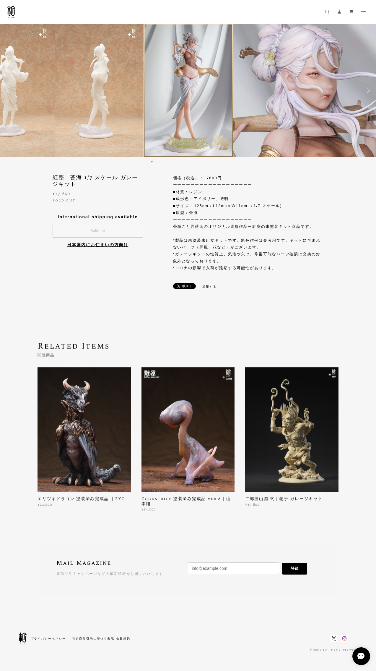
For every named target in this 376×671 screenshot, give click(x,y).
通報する (209, 286)
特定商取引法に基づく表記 (93, 638)
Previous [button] (9, 90)
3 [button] (159, 161)
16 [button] (209, 161)
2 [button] (156, 161)
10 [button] (186, 161)
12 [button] (194, 161)
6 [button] (171, 161)
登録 (294, 568)
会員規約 (123, 638)
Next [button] (367, 90)
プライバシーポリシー (48, 638)
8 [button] (179, 161)
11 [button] (190, 161)
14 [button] (202, 161)
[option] (188, 90)
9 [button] (182, 161)
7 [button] (175, 161)
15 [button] (205, 161)
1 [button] (152, 161)
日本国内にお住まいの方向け (97, 244)
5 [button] (167, 161)
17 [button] (213, 161)
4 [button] (163, 161)
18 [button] (217, 161)
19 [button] (221, 161)
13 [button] (198, 161)
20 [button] (225, 161)
